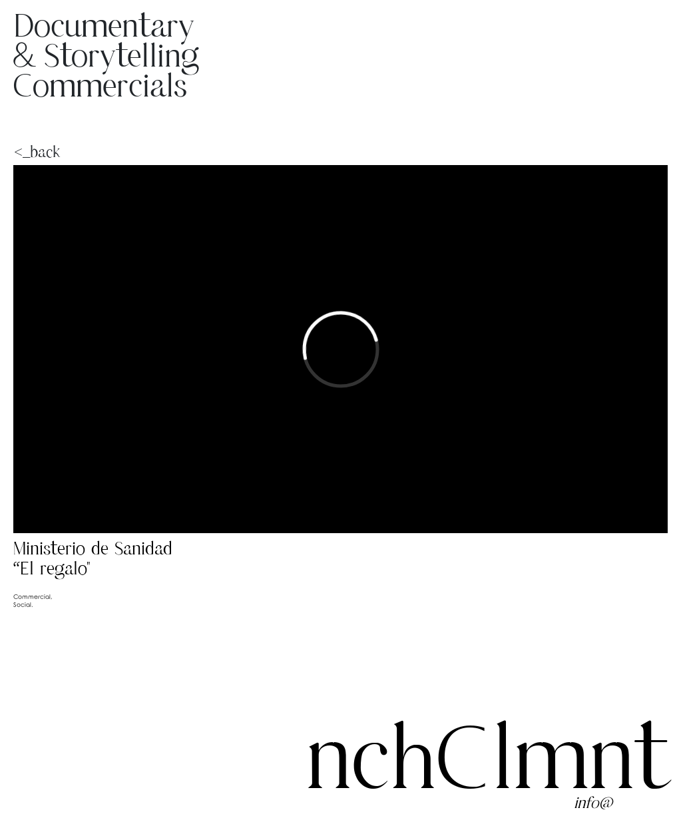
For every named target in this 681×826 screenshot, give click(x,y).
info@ (593, 803)
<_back (15, 152)
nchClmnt (487, 764)
